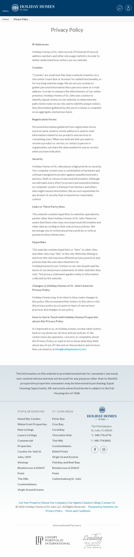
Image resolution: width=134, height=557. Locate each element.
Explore (88, 502)
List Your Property (29, 502)
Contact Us (108, 502)
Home (6, 19)
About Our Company (54, 502)
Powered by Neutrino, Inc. (103, 506)
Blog (97, 502)
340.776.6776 (103, 435)
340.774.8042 (102, 440)
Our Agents (75, 502)
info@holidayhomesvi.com (70, 349)
